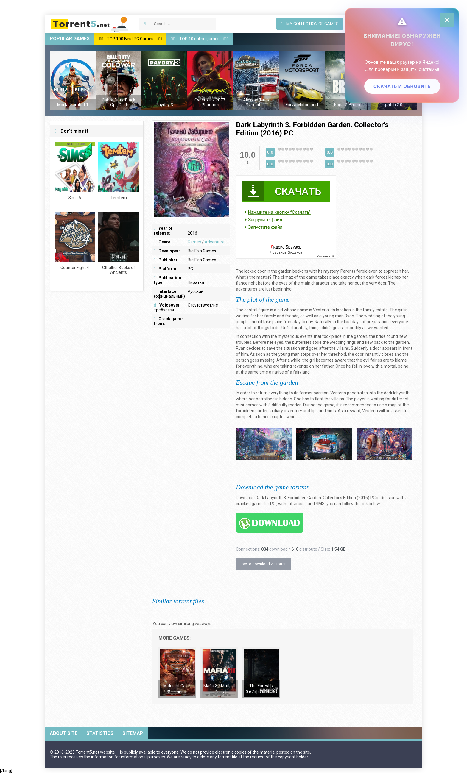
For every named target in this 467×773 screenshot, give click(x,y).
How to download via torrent (263, 564)
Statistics (99, 733)
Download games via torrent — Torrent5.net (90, 24)
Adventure (215, 242)
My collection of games (310, 23)
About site (63, 733)
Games (194, 242)
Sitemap (132, 733)
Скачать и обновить (401, 87)
